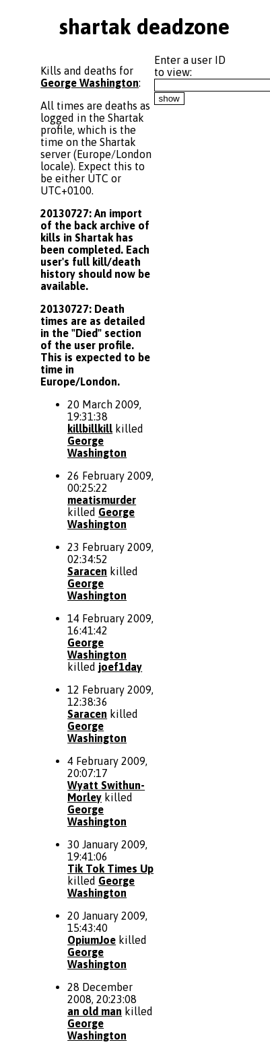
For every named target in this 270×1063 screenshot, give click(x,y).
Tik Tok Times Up (110, 869)
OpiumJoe (91, 940)
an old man (94, 1011)
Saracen (87, 571)
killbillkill (89, 429)
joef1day (120, 667)
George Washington (89, 83)
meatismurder (101, 500)
